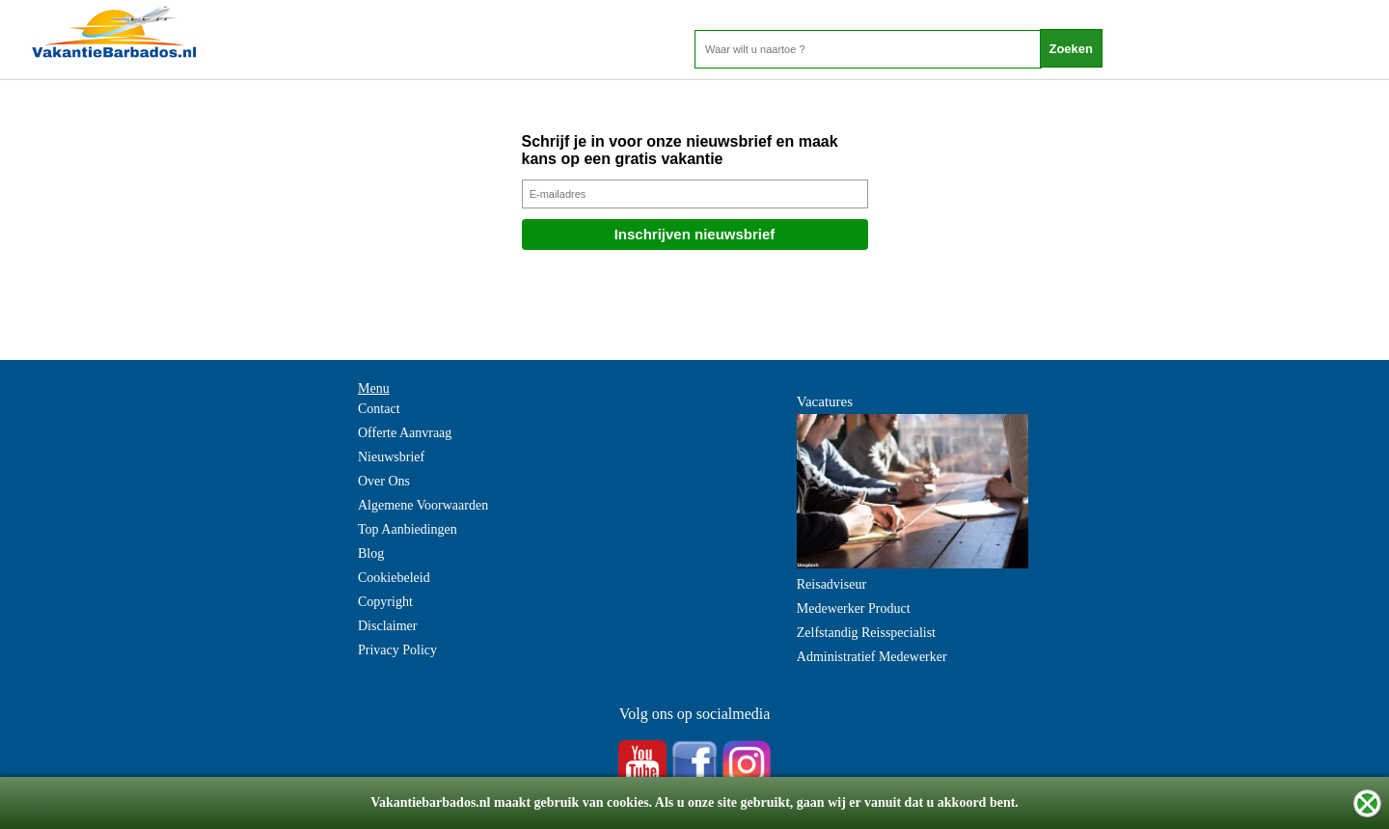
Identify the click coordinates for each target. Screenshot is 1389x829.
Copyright (385, 601)
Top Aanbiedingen (407, 529)
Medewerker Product (854, 608)
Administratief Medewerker (872, 656)
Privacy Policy (397, 650)
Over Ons (384, 481)
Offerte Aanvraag (404, 433)
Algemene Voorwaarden (423, 505)
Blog (371, 553)
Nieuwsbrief (391, 457)
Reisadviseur (831, 584)
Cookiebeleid (394, 577)
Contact (379, 408)
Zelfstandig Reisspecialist (866, 632)
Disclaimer (387, 626)
